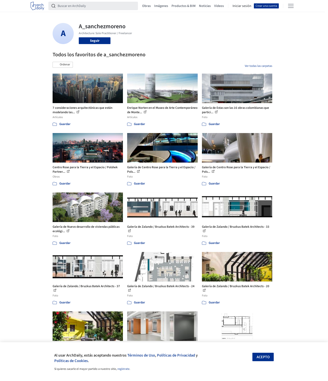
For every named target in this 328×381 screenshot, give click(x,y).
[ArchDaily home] (37, 6)
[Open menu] (290, 6)
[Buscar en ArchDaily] (96, 5)
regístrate (123, 369)
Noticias (205, 6)
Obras (146, 6)
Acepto (263, 357)
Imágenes (161, 6)
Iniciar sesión (242, 6)
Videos (219, 6)
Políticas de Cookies (71, 360)
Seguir (94, 40)
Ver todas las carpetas (258, 66)
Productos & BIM (183, 6)
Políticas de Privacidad (176, 355)
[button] (63, 65)
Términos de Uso (141, 355)
